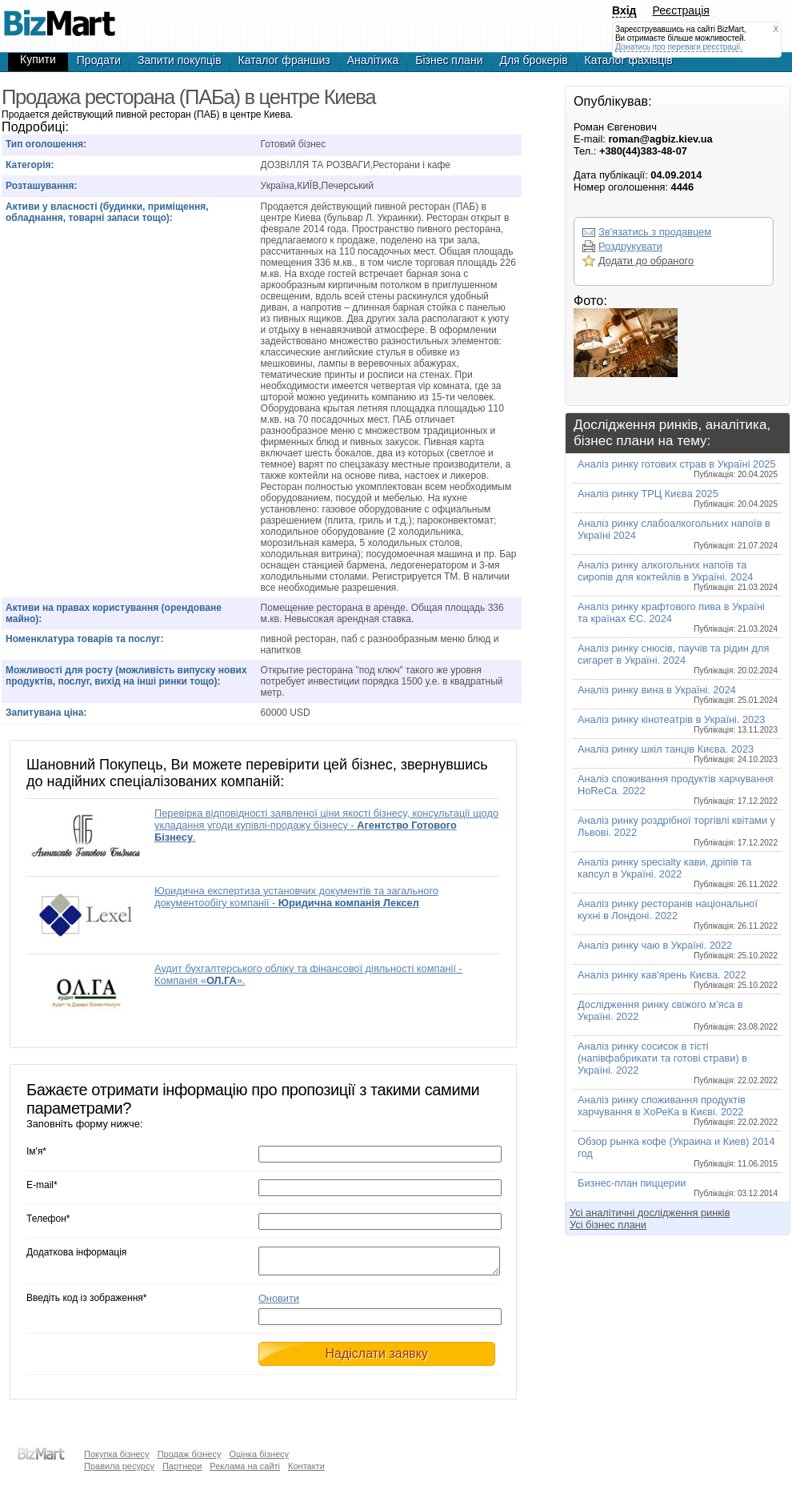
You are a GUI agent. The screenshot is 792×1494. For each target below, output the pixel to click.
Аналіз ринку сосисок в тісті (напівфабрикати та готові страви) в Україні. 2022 (678, 1062)
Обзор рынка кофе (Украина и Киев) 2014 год (678, 1151)
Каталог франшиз (284, 60)
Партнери (182, 1466)
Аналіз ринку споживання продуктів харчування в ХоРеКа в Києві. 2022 (678, 1110)
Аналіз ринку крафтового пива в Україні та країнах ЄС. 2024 (678, 616)
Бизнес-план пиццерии (678, 1187)
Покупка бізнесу (117, 1454)
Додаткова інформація (76, 1252)
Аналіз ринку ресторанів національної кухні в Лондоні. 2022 (678, 914)
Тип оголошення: (46, 144)
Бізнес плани (448, 60)
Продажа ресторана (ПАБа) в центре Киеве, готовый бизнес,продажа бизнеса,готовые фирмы (59, 16)
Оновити (278, 1303)
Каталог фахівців (629, 60)
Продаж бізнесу (190, 1454)
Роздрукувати (630, 246)
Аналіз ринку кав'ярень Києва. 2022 (678, 979)
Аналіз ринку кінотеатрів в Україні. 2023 (678, 723)
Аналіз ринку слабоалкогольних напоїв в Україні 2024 (678, 533)
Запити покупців (180, 60)
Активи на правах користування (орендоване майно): (114, 613)
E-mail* (42, 1185)
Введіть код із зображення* (86, 1302)
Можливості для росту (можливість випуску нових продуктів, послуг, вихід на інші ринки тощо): (126, 676)
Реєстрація (681, 10)
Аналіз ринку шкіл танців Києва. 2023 (678, 753)
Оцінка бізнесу (259, 1454)
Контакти (306, 1466)
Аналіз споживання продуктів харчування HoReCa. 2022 (678, 789)
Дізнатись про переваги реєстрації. (678, 46)
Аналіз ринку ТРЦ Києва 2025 (678, 498)
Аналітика (373, 60)
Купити (38, 59)
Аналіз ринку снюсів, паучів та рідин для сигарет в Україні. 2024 (678, 658)
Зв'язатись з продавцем (654, 232)
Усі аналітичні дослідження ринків (650, 1213)
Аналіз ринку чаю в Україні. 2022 (678, 949)
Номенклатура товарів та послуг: (85, 639)
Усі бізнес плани (608, 1225)
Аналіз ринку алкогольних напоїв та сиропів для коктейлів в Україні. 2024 (678, 575)
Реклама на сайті (245, 1466)
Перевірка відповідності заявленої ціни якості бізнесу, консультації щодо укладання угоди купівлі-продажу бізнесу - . (326, 825)
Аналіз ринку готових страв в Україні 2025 (678, 468)
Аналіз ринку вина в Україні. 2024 (678, 694)
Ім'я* (36, 1151)
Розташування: (41, 185)
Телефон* (48, 1218)
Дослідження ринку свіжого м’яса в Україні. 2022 (678, 1014)
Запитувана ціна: (46, 712)
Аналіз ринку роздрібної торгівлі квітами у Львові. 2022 (678, 830)
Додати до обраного (646, 261)
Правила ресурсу (119, 1466)
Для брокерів (533, 60)
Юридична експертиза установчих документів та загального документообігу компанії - (296, 897)
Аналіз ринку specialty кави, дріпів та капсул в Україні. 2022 (678, 872)
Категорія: (30, 165)
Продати (99, 60)
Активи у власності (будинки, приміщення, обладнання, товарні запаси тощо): (107, 212)
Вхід (624, 10)
